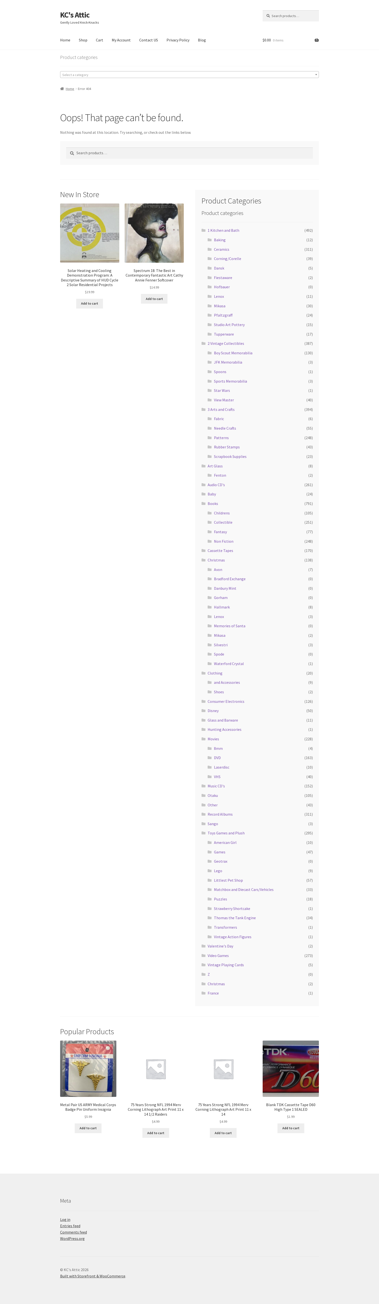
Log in (65, 1219)
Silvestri (221, 644)
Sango (213, 823)
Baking (220, 239)
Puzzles (220, 899)
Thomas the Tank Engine (235, 917)
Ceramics (221, 249)
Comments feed (73, 1232)
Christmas (216, 560)
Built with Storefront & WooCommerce (92, 1276)
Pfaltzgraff (223, 315)
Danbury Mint (225, 588)
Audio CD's (216, 484)
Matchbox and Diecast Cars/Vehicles (244, 889)
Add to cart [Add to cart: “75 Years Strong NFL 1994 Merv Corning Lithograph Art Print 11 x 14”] (223, 1133)
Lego (218, 870)
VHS (217, 776)
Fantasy (220, 531)
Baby (212, 494)
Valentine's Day (220, 946)
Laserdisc (221, 767)
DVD (217, 757)
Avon (218, 569)
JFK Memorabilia (228, 362)
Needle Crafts (225, 428)
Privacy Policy (177, 40)
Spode (219, 654)
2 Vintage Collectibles (226, 343)
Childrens (222, 513)
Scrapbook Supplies (230, 456)
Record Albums (220, 814)
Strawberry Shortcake (232, 908)
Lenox (219, 296)
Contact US (148, 40)
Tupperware (224, 334)
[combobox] (189, 74)
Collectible (223, 522)
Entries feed (70, 1225)
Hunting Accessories (224, 729)
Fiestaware (223, 277)
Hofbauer (222, 286)
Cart (99, 40)
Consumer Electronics (226, 701)
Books (213, 503)
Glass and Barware (223, 720)
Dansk (219, 268)
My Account (121, 40)
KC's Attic (75, 15)
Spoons (220, 371)
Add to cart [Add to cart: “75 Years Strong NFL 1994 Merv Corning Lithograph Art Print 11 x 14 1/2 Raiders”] (155, 1133)
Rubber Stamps (227, 446)
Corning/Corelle (227, 258)
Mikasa (219, 305)
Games (219, 852)
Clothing (215, 673)
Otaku (213, 795)
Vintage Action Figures (232, 936)
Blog (202, 40)
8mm (218, 748)
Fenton (220, 475)
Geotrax (220, 861)
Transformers (225, 927)
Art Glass (215, 466)
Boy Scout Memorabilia (233, 352)
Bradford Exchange (230, 578)
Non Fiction (223, 541)
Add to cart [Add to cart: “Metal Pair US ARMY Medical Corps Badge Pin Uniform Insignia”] (88, 1128)
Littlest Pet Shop (228, 880)
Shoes (219, 691)
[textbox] (189, 74)
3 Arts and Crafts (221, 409)
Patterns (221, 437)
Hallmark (222, 607)
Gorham (221, 597)
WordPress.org (72, 1238)
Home (65, 40)
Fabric (219, 418)
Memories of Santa (229, 625)
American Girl (225, 842)
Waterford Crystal (229, 663)
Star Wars (222, 390)
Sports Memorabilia (230, 381)
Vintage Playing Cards (226, 964)
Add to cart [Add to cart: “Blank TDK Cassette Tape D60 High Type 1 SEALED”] (290, 1128)
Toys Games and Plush (226, 833)
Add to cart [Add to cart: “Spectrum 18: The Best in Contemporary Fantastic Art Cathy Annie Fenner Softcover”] (154, 299)
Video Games (218, 955)
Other (213, 804)
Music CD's (216, 785)
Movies (213, 738)
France (213, 993)
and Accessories (227, 682)
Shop (83, 40)
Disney (213, 710)
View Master (224, 399)
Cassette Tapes (220, 550)
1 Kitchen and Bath (223, 230)
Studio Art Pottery (229, 324)
